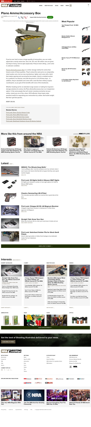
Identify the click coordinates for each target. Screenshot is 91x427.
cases (15, 107)
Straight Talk (5, 282)
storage (22, 107)
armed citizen (12, 282)
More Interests (16, 260)
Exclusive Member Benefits (75, 359)
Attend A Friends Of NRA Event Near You (79, 403)
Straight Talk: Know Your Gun (32, 219)
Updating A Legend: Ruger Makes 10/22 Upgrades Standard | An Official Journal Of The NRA (57, 291)
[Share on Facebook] (19, 16)
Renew (18, 1)
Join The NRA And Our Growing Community (34, 403)
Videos (71, 263)
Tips (25, 175)
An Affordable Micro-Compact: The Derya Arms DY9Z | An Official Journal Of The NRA (56, 297)
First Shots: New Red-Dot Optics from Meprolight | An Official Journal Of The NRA (79, 291)
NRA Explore (49, 363)
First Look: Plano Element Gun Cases (17, 117)
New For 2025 (49, 5)
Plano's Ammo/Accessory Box (15, 70)
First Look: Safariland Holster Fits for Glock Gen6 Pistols (40, 233)
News (40, 5)
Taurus (30, 283)
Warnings (26, 409)
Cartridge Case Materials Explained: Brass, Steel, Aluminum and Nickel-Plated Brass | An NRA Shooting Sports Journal (79, 152)
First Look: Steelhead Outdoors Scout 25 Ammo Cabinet (23, 121)
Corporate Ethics (18, 409)
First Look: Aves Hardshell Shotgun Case (18, 119)
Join (15, 1)
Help (2, 363)
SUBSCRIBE (8, 342)
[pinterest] (26, 16)
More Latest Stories (51, 246)
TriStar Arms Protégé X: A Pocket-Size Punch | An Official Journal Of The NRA (57, 302)
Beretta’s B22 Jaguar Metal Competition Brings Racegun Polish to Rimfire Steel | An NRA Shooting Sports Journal (56, 281)
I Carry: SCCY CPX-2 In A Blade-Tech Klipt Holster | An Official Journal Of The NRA (33, 296)
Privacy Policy (3, 409)
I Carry (26, 263)
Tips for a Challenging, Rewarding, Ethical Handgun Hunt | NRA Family (10, 287)
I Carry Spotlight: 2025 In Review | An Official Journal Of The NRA (33, 286)
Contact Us (3, 359)
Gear (62, 5)
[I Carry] (28, 307)
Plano (18, 107)
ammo (12, 107)
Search (2, 365)
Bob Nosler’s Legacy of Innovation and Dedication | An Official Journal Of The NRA (34, 150)
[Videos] (73, 307)
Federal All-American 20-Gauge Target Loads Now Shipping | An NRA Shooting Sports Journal (11, 150)
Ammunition (4, 313)
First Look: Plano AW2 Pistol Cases (17, 115)
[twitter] (23, 16)
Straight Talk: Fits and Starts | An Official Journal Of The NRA (9, 296)
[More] (13, 164)
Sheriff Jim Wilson (28, 222)
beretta (49, 285)
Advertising (3, 357)
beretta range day (56, 285)
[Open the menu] (70, 5)
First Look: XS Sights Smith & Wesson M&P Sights (40, 180)
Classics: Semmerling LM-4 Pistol (33, 193)
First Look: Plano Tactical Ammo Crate (18, 112)
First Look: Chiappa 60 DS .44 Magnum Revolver (40, 206)
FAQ (2, 361)
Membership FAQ (73, 361)
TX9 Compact (35, 283)
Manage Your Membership (75, 363)
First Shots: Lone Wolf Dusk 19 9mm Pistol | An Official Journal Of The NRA (79, 297)
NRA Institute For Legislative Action (54, 361)
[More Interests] (20, 260)
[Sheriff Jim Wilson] (10, 307)
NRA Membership (73, 357)
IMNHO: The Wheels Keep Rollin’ (33, 167)
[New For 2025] (53, 307)
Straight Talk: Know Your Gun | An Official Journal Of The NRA (11, 279)
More (11, 164)
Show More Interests (53, 327)
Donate (23, 1)
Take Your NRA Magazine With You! (11, 403)
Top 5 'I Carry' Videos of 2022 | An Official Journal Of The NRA (33, 290)
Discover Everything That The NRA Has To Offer (56, 403)
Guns (56, 5)
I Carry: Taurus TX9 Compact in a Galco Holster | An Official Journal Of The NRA (34, 279)
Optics (25, 185)
